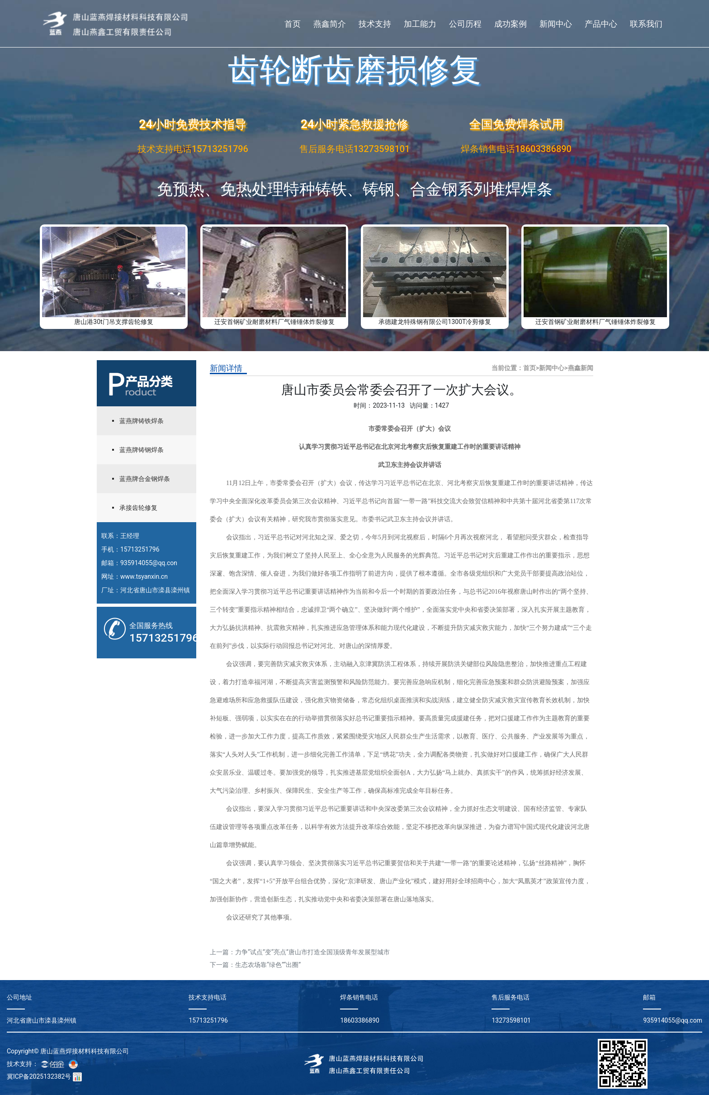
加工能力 (420, 24)
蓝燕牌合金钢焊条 (144, 478)
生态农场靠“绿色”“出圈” (268, 964)
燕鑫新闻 (580, 367)
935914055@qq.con (148, 563)
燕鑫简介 (329, 24)
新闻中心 (555, 24)
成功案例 (510, 24)
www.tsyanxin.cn (144, 576)
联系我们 (646, 24)
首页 (292, 24)
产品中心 (601, 24)
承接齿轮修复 (138, 507)
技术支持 (375, 24)
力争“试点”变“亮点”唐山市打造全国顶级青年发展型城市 (312, 952)
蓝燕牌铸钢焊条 (141, 449)
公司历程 (465, 24)
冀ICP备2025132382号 (39, 1076)
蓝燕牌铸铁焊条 (141, 420)
